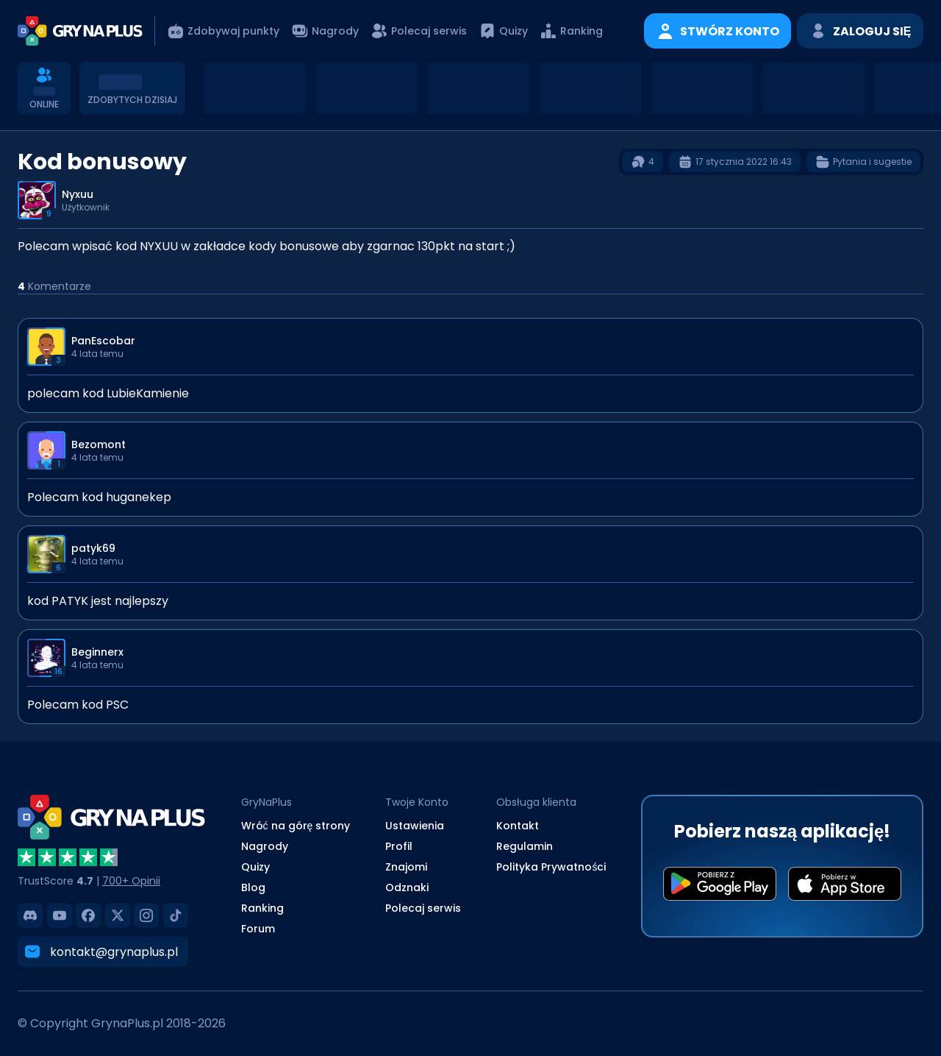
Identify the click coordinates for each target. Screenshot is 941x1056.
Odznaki (407, 887)
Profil (398, 846)
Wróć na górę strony (296, 825)
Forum (258, 928)
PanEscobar (103, 340)
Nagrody (264, 846)
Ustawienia (414, 825)
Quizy (255, 867)
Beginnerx (97, 652)
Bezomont (98, 444)
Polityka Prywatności (551, 867)
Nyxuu (77, 194)
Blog (253, 887)
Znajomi (406, 867)
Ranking (262, 908)
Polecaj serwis (423, 908)
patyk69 (93, 548)
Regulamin (524, 846)
